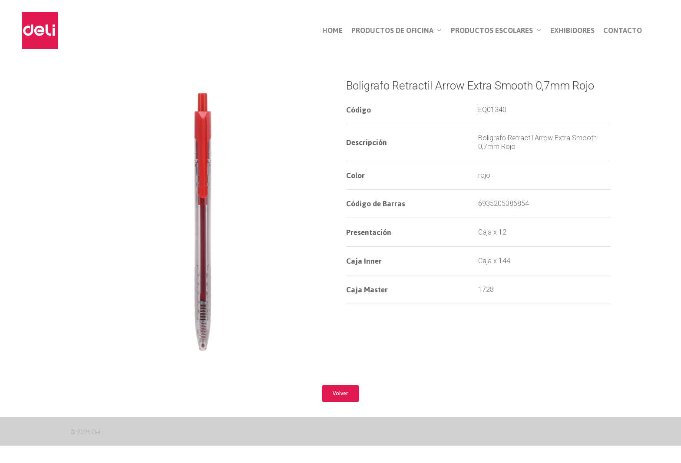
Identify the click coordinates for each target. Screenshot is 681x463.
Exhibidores (572, 30)
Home (332, 30)
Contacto (622, 30)
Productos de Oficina (396, 31)
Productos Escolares (496, 31)
